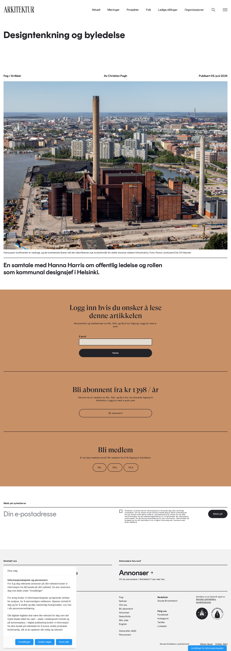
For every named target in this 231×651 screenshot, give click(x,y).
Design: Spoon (206, 644)
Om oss (123, 604)
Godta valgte (44, 642)
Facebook (162, 614)
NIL (99, 470)
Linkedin (162, 626)
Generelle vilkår (128, 630)
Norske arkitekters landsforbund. (206, 601)
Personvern (125, 634)
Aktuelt (96, 11)
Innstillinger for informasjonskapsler (207, 648)
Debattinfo (125, 616)
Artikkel (16, 78)
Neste (115, 355)
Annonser (136, 573)
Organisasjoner (194, 11)
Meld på (217, 513)
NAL (115, 470)
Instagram (162, 618)
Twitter (161, 622)
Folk (148, 11)
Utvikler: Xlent (221, 644)
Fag (6, 78)
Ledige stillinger (167, 11)
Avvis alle (64, 642)
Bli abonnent (115, 415)
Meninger (113, 11)
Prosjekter (133, 11)
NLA (131, 470)
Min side (123, 620)
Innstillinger (24, 642)
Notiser (123, 601)
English (123, 624)
